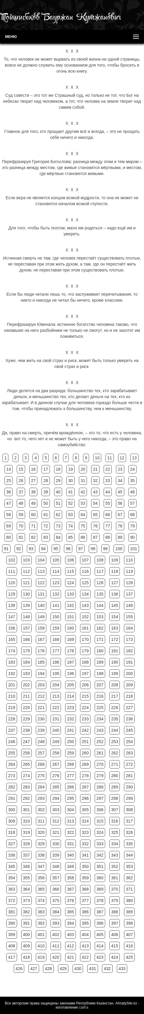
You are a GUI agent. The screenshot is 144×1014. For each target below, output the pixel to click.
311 (41, 821)
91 (6, 548)
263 (129, 753)
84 (58, 537)
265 (26, 764)
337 (26, 855)
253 (114, 741)
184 (26, 662)
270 (99, 764)
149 (41, 616)
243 (99, 730)
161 (85, 628)
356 (41, 877)
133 (70, 594)
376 (70, 900)
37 (21, 492)
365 (41, 889)
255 (11, 753)
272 (129, 764)
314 (85, 821)
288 (99, 787)
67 (120, 514)
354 (11, 877)
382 (26, 911)
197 (85, 673)
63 (70, 514)
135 (99, 594)
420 (55, 957)
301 (26, 809)
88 (107, 537)
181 (114, 650)
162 (99, 628)
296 (85, 798)
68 (132, 514)
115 (70, 571)
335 (129, 843)
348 (55, 866)
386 (85, 911)
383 (41, 911)
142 (70, 605)
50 (45, 503)
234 (99, 719)
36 (8, 492)
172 (114, 639)
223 (70, 707)
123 (55, 582)
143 (85, 605)
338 (41, 855)
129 (11, 594)
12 (122, 457)
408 (11, 946)
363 (11, 889)
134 (85, 594)
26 (21, 480)
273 (11, 775)
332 (85, 843)
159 (55, 628)
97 (80, 548)
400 (26, 934)
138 (11, 605)
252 (99, 741)
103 (26, 560)
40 (58, 492)
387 (99, 911)
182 (129, 650)
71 (33, 526)
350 (85, 866)
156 (11, 628)
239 (41, 730)
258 (55, 753)
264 (11, 764)
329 (41, 843)
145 (114, 605)
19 (70, 469)
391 (26, 923)
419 (41, 957)
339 (55, 855)
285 (55, 787)
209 (129, 684)
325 (114, 832)
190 (114, 662)
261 (99, 753)
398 (129, 923)
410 (41, 946)
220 (26, 707)
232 (70, 719)
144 (99, 605)
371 (129, 889)
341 (85, 855)
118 (114, 571)
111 (11, 571)
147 (11, 616)
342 (99, 855)
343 (114, 855)
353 (129, 866)
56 (120, 503)
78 (120, 526)
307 (114, 809)
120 (11, 582)
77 (107, 526)
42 (83, 492)
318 (11, 832)
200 (129, 673)
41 (70, 492)
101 (133, 548)
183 (11, 662)
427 (33, 968)
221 (41, 707)
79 (132, 526)
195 (55, 673)
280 (114, 775)
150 (55, 616)
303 (55, 809)
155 (129, 616)
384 (55, 911)
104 (41, 560)
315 (99, 821)
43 (95, 492)
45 (120, 492)
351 (99, 866)
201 (11, 684)
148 (26, 616)
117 (99, 571)
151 (70, 616)
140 (41, 605)
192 (11, 673)
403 (70, 934)
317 (129, 821)
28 (45, 480)
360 (99, 877)
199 (114, 673)
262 (114, 753)
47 (8, 503)
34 (120, 480)
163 (114, 628)
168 (55, 639)
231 (55, 719)
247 (26, 741)
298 (114, 798)
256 (26, 753)
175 (26, 650)
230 (41, 719)
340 (70, 855)
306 (99, 809)
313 (70, 821)
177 (55, 650)
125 (85, 582)
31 (83, 480)
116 (85, 571)
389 (129, 911)
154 (114, 616)
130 (26, 594)
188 (85, 662)
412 (70, 946)
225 (99, 707)
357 (55, 877)
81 (21, 537)
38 (33, 492)
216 (99, 696)
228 (11, 719)
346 (26, 866)
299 (129, 798)
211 (26, 696)
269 (85, 764)
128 (129, 582)
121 (26, 582)
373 (26, 900)
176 (41, 650)
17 (45, 469)
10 (97, 457)
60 (33, 514)
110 (129, 560)
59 (21, 514)
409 (26, 946)
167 (41, 639)
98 (93, 548)
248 (41, 741)
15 (21, 469)
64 (83, 514)
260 (85, 753)
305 (85, 809)
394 (70, 923)
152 (85, 616)
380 (129, 900)
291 (11, 798)
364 (26, 889)
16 (33, 469)
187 (70, 662)
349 (70, 866)
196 (70, 673)
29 (58, 480)
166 (26, 639)
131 (41, 594)
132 (55, 594)
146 (129, 605)
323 (85, 832)
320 (41, 832)
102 (11, 560)
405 (99, 934)
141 (55, 605)
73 (58, 526)
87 (95, 537)
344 (129, 855)
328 (26, 843)
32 (95, 480)
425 (129, 957)
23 (120, 469)
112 (26, 571)
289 (114, 787)
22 (107, 469)
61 (45, 514)
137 (129, 594)
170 (85, 639)
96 (68, 548)
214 (70, 696)
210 (11, 696)
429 (63, 968)
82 (33, 537)
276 (55, 775)
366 (55, 889)
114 (55, 571)
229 (26, 719)
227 (129, 707)
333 (99, 843)
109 (114, 560)
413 (85, 946)
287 (85, 787)
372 (11, 900)
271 (114, 764)
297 (99, 798)
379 (114, 900)
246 (11, 741)
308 (129, 809)
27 (33, 480)
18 (58, 469)
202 (26, 684)
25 (8, 480)
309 (11, 821)
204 (55, 684)
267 (55, 764)
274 (26, 775)
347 (41, 866)
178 (70, 650)
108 (99, 560)
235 (114, 719)
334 (114, 843)
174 (11, 650)
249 (55, 741)
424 (114, 957)
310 (26, 821)
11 (109, 457)
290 (129, 787)
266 (41, 764)
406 (114, 934)
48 (21, 503)
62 (58, 514)
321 (55, 832)
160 (70, 628)
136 (114, 594)
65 (95, 514)
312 (55, 821)
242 (85, 730)
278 (85, 775)
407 (129, 934)
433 (122, 968)
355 (26, 877)
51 (58, 503)
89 (120, 537)
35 (132, 480)
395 (85, 923)
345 (11, 866)
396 (99, 923)
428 (48, 968)
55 (107, 503)
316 (114, 821)
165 (11, 639)
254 (129, 741)
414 (99, 946)
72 (45, 526)
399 (11, 934)
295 (70, 798)
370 (114, 889)
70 (21, 526)
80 (8, 537)
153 (99, 616)
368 (85, 889)
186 (55, 662)
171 (99, 639)
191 (129, 662)
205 (70, 684)
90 (132, 537)
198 (99, 673)
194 (41, 673)
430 (77, 968)
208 (114, 684)
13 (134, 457)
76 (95, 526)
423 (99, 957)
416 (129, 946)
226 (114, 707)
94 (43, 548)
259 (70, 753)
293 (41, 798)
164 (129, 628)
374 (41, 900)
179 (85, 650)
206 (85, 684)
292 (26, 798)
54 (95, 503)
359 (85, 877)
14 (8, 469)
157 (26, 628)
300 (11, 809)
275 (41, 775)
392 (41, 923)
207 (99, 684)
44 (107, 492)
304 (70, 809)
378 (99, 900)
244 (114, 730)
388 (114, 911)
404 (85, 934)
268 (70, 764)
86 (83, 537)
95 (55, 548)
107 (85, 560)
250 (70, 741)
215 (85, 696)
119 (129, 571)
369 (99, 889)
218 (129, 696)
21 (95, 469)
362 (129, 877)
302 (41, 809)
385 (70, 911)
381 (11, 911)
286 (70, 787)
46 (132, 492)
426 (19, 968)
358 (70, 877)
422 (85, 957)
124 (70, 582)
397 (114, 923)
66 (107, 514)
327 (11, 843)
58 (8, 514)
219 (11, 707)
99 (105, 548)
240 (55, 730)
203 (41, 684)
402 (55, 934)
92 (18, 548)
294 (55, 798)
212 (41, 696)
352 (114, 866)
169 (70, 639)
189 (99, 662)
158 (41, 628)
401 (41, 934)
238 (26, 730)
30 (70, 480)
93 (31, 548)
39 (45, 492)
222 (55, 707)
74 (70, 526)
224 (85, 707)
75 (83, 526)
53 (83, 503)
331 (70, 843)
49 (33, 503)
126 (99, 582)
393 (55, 923)
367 (70, 889)
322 (70, 832)
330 (55, 843)
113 (41, 571)
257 (41, 753)
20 (83, 469)
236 (129, 719)
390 (11, 923)
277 (70, 775)
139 (26, 605)
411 (55, 946)
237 (11, 730)
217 (114, 696)
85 (70, 537)
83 (45, 537)
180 (99, 650)
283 (26, 787)
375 (55, 900)
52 (70, 503)
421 (70, 957)
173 (129, 639)
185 (41, 662)
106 (70, 560)
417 (11, 957)
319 (26, 832)
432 (107, 968)
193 (26, 673)
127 (114, 582)
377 (85, 900)
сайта (83, 1007)
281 (129, 775)
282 (11, 787)
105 (55, 560)
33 (107, 480)
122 (41, 582)
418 (26, 957)
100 (118, 548)
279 (99, 775)
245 (129, 730)
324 (99, 832)
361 (114, 877)
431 (92, 968)
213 (55, 696)
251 (85, 741)
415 (114, 946)
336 (11, 855)
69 (8, 526)
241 (70, 730)
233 (85, 719)
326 (129, 832)
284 (41, 787)
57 (132, 503)
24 (132, 469)
